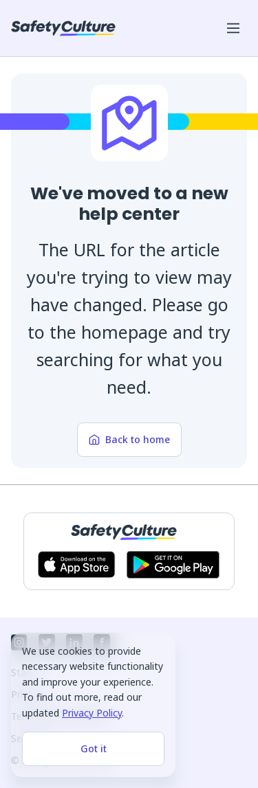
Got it (93, 748)
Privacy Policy (92, 712)
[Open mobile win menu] (233, 28)
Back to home (129, 439)
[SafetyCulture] (63, 28)
